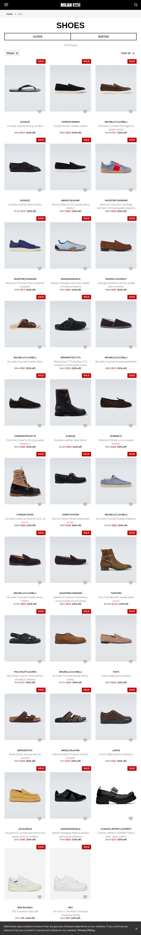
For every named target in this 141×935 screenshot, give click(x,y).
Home (9, 14)
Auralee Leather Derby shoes (25, 204)
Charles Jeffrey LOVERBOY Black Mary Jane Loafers (116, 834)
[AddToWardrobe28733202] (85, 897)
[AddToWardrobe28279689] (40, 426)
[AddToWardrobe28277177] (131, 426)
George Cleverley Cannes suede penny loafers (116, 284)
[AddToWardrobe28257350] (85, 740)
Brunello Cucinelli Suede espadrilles (116, 361)
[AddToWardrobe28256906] (131, 740)
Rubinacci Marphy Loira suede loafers (116, 441)
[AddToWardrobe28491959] (40, 190)
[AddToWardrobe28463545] (40, 269)
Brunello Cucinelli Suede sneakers (116, 518)
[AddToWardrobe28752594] (85, 112)
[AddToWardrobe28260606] (40, 740)
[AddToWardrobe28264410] (85, 662)
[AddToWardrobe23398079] (131, 819)
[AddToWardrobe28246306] (40, 819)
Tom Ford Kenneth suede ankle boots (116, 599)
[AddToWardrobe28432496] (85, 269)
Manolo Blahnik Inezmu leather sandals (70, 756)
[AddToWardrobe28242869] (85, 819)
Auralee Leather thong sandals (25, 126)
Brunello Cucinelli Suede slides (25, 361)
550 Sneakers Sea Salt (25, 911)
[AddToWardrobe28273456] (131, 583)
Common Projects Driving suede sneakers (25, 441)
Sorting (103, 36)
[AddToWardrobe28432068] (40, 347)
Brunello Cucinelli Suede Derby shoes (70, 677)
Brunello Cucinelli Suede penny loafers (25, 599)
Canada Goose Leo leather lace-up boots (25, 520)
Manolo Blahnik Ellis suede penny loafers (71, 206)
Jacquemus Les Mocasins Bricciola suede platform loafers (25, 834)
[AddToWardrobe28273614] (85, 583)
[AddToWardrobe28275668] (40, 583)
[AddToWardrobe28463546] (131, 190)
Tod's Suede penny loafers (116, 675)
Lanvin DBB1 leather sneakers (116, 754)
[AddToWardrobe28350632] (85, 347)
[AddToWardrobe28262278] (131, 662)
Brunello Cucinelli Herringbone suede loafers (116, 127)
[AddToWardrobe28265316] (40, 662)
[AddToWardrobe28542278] (131, 112)
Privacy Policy (86, 930)
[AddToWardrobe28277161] (40, 504)
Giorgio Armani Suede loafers (70, 126)
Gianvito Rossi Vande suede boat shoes (71, 520)
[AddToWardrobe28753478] (40, 112)
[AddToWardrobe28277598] (85, 426)
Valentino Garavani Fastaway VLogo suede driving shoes (70, 599)
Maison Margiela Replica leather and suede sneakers (70, 834)
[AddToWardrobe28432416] (131, 269)
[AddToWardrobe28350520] (131, 347)
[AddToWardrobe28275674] (131, 504)
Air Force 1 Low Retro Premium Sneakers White (70, 913)
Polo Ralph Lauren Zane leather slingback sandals (25, 677)
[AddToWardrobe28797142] (40, 897)
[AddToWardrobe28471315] (85, 190)
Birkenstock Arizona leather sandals (25, 756)
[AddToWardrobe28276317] (85, 504)
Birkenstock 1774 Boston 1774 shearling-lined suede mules (70, 363)
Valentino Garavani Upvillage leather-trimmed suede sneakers (116, 206)
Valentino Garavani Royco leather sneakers (25, 284)
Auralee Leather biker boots (70, 440)
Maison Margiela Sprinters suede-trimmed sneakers (70, 284)
